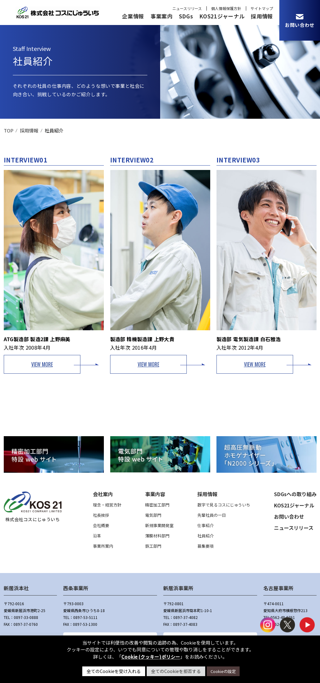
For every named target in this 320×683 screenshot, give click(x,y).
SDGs (186, 16)
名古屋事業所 (278, 588)
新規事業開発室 (159, 525)
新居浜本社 (16, 588)
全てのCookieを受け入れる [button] (114, 671)
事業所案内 (103, 546)
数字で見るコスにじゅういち (223, 505)
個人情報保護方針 (226, 8)
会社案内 (103, 494)
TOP (8, 130)
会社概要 (101, 525)
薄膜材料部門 (157, 536)
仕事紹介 (205, 525)
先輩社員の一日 (211, 515)
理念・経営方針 (107, 505)
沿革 (97, 536)
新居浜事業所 (178, 588)
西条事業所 (75, 588)
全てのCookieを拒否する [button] (176, 671)
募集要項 (205, 546)
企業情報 (133, 16)
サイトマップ (262, 8)
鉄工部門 (153, 546)
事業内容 (155, 494)
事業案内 (161, 16)
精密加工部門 (157, 505)
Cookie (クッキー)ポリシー (150, 656)
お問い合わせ (289, 516)
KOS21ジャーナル (222, 16)
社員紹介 (205, 536)
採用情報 (262, 16)
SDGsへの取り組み (295, 494)
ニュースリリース (187, 8)
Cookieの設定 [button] (223, 671)
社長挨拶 (101, 515)
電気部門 (153, 515)
